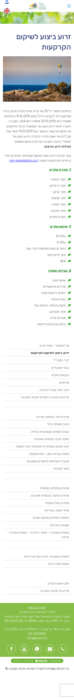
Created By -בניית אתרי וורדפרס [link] (37, 660)
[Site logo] (37, 6)
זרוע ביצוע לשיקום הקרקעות (50, 353)
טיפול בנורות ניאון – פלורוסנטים (49, 454)
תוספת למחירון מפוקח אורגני (51, 518)
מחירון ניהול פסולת (57, 503)
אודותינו (64, 382)
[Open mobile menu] (69, 6)
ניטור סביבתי (61, 468)
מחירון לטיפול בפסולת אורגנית (50, 495)
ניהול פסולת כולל (58, 424)
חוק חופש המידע (58, 583)
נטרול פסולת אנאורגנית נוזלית (50, 432)
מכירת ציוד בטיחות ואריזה (52, 417)
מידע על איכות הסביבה (54, 591)
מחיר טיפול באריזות (56, 510)
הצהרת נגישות (37, 607)
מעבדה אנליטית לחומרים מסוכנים (48, 461)
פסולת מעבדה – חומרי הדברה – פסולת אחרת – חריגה (38, 535)
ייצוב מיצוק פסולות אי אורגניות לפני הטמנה (42, 446)
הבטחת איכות (60, 375)
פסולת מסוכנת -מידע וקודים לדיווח (46, 556)
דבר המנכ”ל (61, 360)
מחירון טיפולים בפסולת (54, 488)
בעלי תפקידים (60, 368)
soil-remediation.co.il (23, 160)
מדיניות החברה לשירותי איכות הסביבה (45, 397)
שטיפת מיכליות (59, 525)
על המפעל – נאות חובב (54, 345)
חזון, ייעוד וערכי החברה (54, 390)
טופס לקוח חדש (58, 564)
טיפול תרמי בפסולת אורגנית (51, 439)
